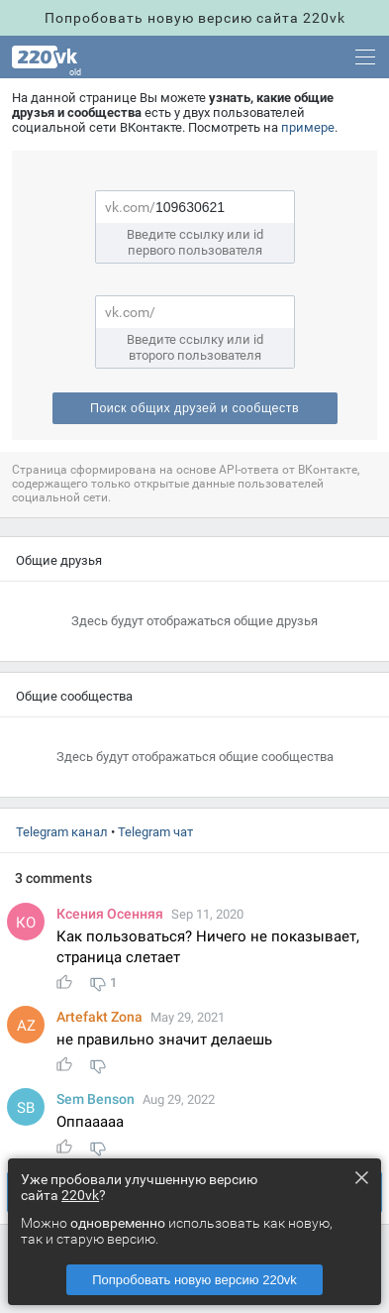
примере (308, 127)
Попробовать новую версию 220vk (194, 1279)
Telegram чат (155, 831)
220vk (80, 1195)
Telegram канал (62, 831)
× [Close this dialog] (361, 1177)
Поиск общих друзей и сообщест (194, 408)
